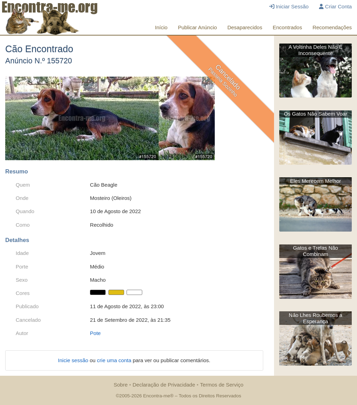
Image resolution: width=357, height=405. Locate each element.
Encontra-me (156, 395)
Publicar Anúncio (197, 27)
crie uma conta (115, 360)
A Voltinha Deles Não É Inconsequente (316, 50)
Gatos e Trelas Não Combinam (315, 251)
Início (161, 27)
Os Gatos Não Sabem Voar (315, 114)
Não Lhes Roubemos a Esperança (315, 318)
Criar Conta (335, 6)
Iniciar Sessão (289, 6)
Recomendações (332, 27)
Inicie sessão (74, 360)
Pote (95, 333)
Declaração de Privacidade (163, 385)
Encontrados (287, 27)
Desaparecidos (244, 27)
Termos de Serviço (221, 385)
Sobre (121, 385)
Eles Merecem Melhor (315, 181)
